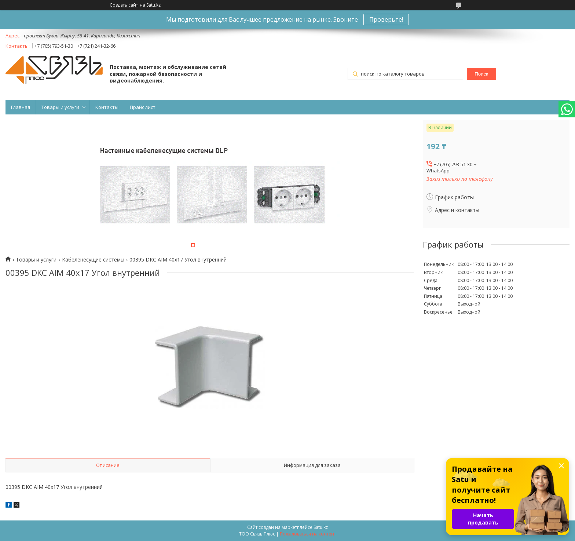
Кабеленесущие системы (93, 259)
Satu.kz (321, 527)
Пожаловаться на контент (308, 534)
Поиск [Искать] (481, 74)
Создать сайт (124, 5)
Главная (20, 107)
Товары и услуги (60, 107)
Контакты (106, 107)
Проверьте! (386, 19)
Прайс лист (142, 107)
